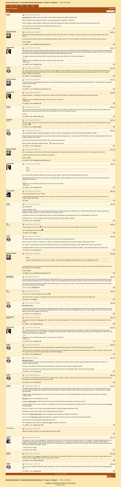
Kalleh (8, 67)
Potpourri (54, 2)
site (94, 310)
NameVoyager (32, 401)
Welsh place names (36, 417)
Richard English (11, 31)
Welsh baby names (35, 414)
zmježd (8, 437)
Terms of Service (71, 483)
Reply (109, 476)
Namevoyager (26, 17)
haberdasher (10, 317)
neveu (8, 14)
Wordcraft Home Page (12, 2)
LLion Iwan (109, 404)
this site (41, 320)
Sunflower (9, 119)
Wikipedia (25, 398)
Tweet (7, 11)
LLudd (34, 458)
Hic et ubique (10, 190)
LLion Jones (28, 405)
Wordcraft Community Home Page (31, 2)
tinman (8, 106)
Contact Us (48, 483)
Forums (46, 2)
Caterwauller (10, 47)
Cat (7, 224)
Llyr (49, 458)
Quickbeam (9, 276)
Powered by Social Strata (61, 473)
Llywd (37, 456)
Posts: (25, 28)
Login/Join (111, 8)
